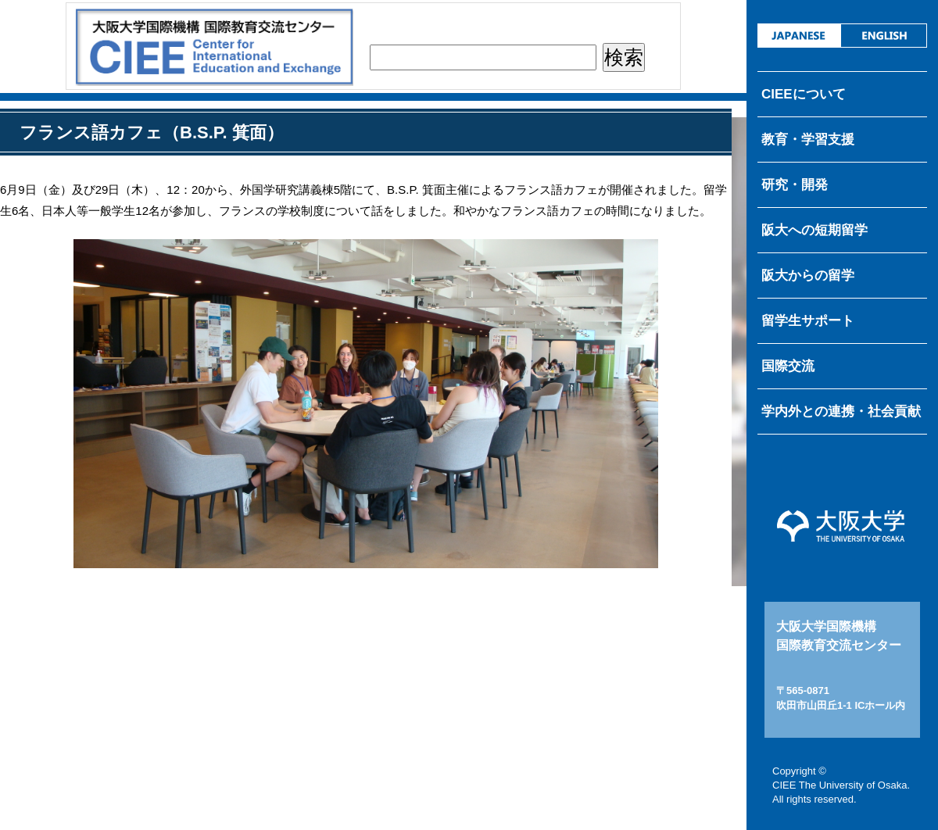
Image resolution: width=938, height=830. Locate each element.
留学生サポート (807, 320)
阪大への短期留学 (814, 230)
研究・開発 (794, 184)
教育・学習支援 (807, 139)
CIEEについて (803, 94)
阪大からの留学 (807, 275)
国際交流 (787, 366)
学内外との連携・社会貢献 (841, 411)
